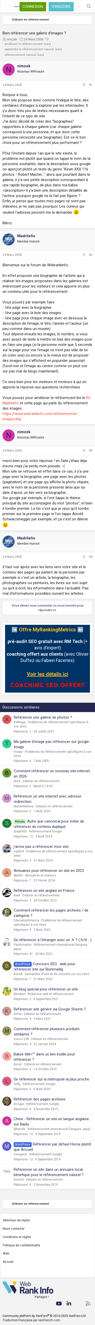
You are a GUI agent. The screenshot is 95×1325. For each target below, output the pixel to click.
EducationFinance (26, 920)
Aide (6, 1253)
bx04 (17, 781)
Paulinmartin (22, 944)
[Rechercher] (89, 6)
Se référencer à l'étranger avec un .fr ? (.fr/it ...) (52, 940)
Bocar (18, 1064)
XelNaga (20, 722)
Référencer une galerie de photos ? (43, 717)
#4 (90, 557)
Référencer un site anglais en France (44, 890)
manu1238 (21, 1039)
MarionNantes (23, 806)
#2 (90, 255)
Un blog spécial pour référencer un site (46, 989)
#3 (90, 450)
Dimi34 (19, 1179)
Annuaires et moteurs (40, 875)
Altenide (19, 1129)
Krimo (18, 1014)
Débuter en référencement (41, 781)
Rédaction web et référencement (51, 994)
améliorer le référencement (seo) (27, 44)
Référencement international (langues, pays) (59, 1129)
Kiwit (17, 895)
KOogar (19, 1104)
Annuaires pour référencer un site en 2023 (49, 870)
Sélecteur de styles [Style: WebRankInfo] (16, 1220)
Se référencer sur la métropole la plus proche (51, 1079)
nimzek (12, 39)
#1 (90, 85)
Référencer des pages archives (39, 1099)
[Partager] (84, 85)
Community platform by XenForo (44, 1316)
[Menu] (6, 6)
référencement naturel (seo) (24, 55)
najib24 (19, 851)
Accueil (8, 1262)
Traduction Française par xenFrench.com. (32, 1320)
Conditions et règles (17, 1237)
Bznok (18, 974)
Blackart (19, 994)
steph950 (20, 831)
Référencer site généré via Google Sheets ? (50, 1009)
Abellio (18, 875)
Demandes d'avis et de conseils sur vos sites (57, 974)
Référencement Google (45, 831)
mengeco (20, 1154)
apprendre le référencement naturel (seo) (33, 49)
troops (18, 752)
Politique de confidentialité (21, 1245)
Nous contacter (14, 1228)
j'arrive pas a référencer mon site (41, 846)
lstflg (17, 1084)
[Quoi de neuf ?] (79, 6)
